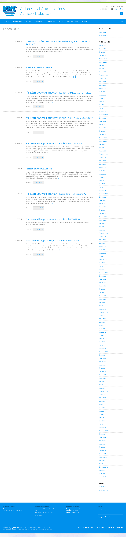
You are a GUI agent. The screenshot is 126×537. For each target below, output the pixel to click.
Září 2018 (101, 345)
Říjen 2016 (102, 421)
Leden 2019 (102, 332)
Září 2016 (101, 424)
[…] (74, 77)
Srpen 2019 (102, 309)
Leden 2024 (102, 134)
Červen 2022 (102, 197)
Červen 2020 (102, 276)
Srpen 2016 (102, 427)
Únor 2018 (102, 368)
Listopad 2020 (103, 260)
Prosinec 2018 (103, 335)
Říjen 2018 (102, 342)
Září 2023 (101, 148)
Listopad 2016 (103, 418)
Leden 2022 (102, 213)
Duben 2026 (102, 46)
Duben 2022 (102, 204)
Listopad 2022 (103, 181)
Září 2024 (101, 108)
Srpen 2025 (102, 72)
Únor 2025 (102, 92)
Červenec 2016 (103, 431)
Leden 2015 (102, 477)
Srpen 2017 (102, 388)
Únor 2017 (102, 408)
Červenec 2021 (103, 233)
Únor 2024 (102, 131)
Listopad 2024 (103, 101)
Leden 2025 (102, 95)
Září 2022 (101, 187)
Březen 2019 (102, 325)
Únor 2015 (102, 474)
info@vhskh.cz (117, 9)
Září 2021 (101, 227)
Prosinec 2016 (103, 414)
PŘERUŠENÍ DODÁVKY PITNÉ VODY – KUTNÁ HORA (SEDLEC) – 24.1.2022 (58, 92)
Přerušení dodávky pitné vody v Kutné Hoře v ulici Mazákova (53, 240)
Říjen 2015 (102, 460)
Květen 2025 (102, 82)
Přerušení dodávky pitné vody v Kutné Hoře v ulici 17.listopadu (54, 143)
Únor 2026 (102, 52)
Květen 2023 (102, 161)
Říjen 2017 (102, 381)
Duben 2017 (102, 401)
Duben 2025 (102, 85)
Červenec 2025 (103, 75)
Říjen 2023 (102, 144)
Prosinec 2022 (103, 177)
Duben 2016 (102, 441)
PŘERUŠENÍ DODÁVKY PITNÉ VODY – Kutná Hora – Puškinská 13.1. (56, 193)
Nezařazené (102, 32)
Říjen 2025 (102, 65)
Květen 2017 (102, 398)
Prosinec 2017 (103, 375)
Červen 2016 (102, 434)
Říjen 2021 (102, 223)
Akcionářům (51, 21)
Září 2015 (101, 464)
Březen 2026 (102, 49)
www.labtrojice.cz (104, 510)
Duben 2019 (102, 322)
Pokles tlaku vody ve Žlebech (39, 67)
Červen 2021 (102, 236)
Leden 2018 (102, 371)
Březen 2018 (102, 365)
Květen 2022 (102, 200)
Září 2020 (101, 266)
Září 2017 (101, 385)
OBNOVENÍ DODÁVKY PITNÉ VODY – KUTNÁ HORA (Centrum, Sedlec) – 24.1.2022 (58, 43)
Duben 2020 (102, 283)
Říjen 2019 (102, 302)
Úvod (7, 21)
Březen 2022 (102, 207)
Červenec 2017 (103, 391)
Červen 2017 (102, 395)
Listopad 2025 (103, 62)
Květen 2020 (102, 279)
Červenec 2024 (103, 115)
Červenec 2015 (103, 467)
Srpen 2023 (102, 151)
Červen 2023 (102, 157)
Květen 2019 (102, 319)
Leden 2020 (102, 292)
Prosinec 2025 (103, 59)
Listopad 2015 (103, 457)
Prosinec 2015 (103, 454)
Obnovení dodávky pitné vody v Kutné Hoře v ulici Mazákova (53, 219)
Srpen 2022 (102, 190)
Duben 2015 (102, 470)
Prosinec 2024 (103, 98)
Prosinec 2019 (103, 296)
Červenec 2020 (103, 273)
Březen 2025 (102, 88)
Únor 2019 (102, 329)
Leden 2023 (102, 174)
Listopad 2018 (103, 339)
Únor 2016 (102, 447)
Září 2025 (101, 69)
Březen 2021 (102, 246)
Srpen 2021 (102, 230)
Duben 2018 (102, 362)
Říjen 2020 (102, 263)
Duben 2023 (102, 164)
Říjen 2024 (102, 105)
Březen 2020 (102, 286)
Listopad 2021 (103, 220)
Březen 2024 (102, 128)
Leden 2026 (102, 55)
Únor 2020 (102, 289)
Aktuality (28, 21)
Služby (60, 21)
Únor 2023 (102, 171)
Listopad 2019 (103, 299)
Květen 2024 (102, 121)
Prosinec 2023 (103, 138)
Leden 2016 (102, 450)
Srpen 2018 (102, 348)
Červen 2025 (102, 78)
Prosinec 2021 (103, 217)
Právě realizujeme (72, 21)
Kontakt (84, 21)
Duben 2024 (102, 125)
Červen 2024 (102, 118)
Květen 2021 (102, 240)
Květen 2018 (102, 358)
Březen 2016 (102, 444)
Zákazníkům (39, 21)
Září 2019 (101, 306)
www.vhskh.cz (17, 527)
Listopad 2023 (103, 141)
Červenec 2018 (103, 352)
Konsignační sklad (104, 517)
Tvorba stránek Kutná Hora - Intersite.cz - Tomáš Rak (20, 529)
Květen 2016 (102, 437)
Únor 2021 (102, 250)
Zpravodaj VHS (39, 56)
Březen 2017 (102, 404)
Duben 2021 (102, 243)
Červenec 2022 (103, 194)
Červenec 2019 (103, 312)
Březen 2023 (102, 167)
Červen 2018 (102, 355)
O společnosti (17, 21)
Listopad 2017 (103, 378)
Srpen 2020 (102, 269)
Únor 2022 (102, 210)
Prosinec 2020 (103, 256)
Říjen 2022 (102, 184)
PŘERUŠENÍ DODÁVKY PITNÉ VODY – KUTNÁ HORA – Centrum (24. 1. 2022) (59, 118)
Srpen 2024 (102, 111)
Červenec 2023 (103, 154)
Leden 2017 (102, 411)
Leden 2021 (102, 253)
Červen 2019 (102, 315)
